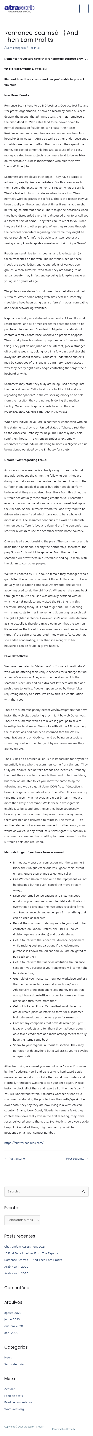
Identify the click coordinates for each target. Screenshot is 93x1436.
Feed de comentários (18, 1402)
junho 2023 (12, 1319)
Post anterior (15, 1158)
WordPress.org (14, 1409)
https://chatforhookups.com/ (23, 1143)
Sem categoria (16, 47)
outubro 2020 (13, 1326)
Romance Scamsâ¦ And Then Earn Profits (33, 1260)
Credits (40, 1426)
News (8, 1357)
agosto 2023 (12, 1312)
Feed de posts (13, 1395)
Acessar (9, 1389)
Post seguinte (77, 1158)
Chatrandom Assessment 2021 (24, 1246)
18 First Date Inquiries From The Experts (31, 1253)
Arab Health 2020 (16, 1266)
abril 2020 (11, 1332)
